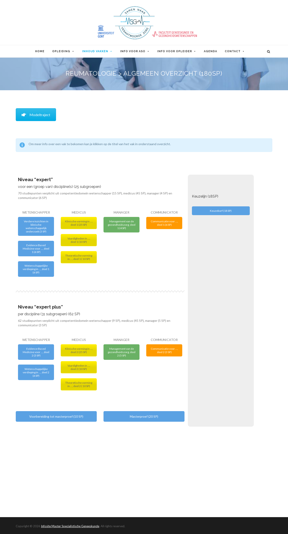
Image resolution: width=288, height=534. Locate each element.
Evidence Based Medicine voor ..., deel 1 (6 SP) (36, 248)
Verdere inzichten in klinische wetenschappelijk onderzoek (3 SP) (36, 226)
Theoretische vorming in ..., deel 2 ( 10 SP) (78, 384)
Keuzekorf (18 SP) (221, 210)
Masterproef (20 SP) (144, 416)
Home (40, 51)
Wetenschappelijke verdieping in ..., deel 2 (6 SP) (36, 372)
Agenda (210, 51)
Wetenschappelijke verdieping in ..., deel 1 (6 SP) (36, 269)
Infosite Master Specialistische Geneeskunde (70, 526)
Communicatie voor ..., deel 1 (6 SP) (164, 223)
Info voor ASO (135, 51)
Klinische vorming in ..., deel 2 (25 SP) (79, 350)
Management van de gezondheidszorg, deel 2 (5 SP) (121, 352)
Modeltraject (36, 115)
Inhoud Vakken (97, 51)
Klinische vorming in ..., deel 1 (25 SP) (79, 223)
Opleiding (63, 51)
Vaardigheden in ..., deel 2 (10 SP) (79, 367)
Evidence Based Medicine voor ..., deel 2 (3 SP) (36, 352)
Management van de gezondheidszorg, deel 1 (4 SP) (121, 225)
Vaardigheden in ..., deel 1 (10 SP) (79, 240)
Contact (235, 51)
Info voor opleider (176, 51)
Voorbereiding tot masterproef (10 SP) (56, 416)
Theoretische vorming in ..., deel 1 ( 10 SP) (78, 257)
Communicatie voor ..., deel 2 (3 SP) (164, 350)
